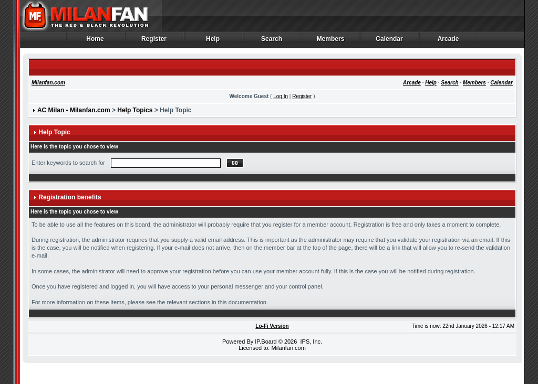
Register (154, 41)
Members (331, 41)
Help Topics (134, 110)
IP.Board (265, 341)
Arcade (448, 41)
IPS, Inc (310, 341)
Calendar (389, 41)
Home (95, 41)
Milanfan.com (48, 83)
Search (272, 41)
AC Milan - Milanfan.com (73, 110)
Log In (280, 96)
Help (213, 41)
